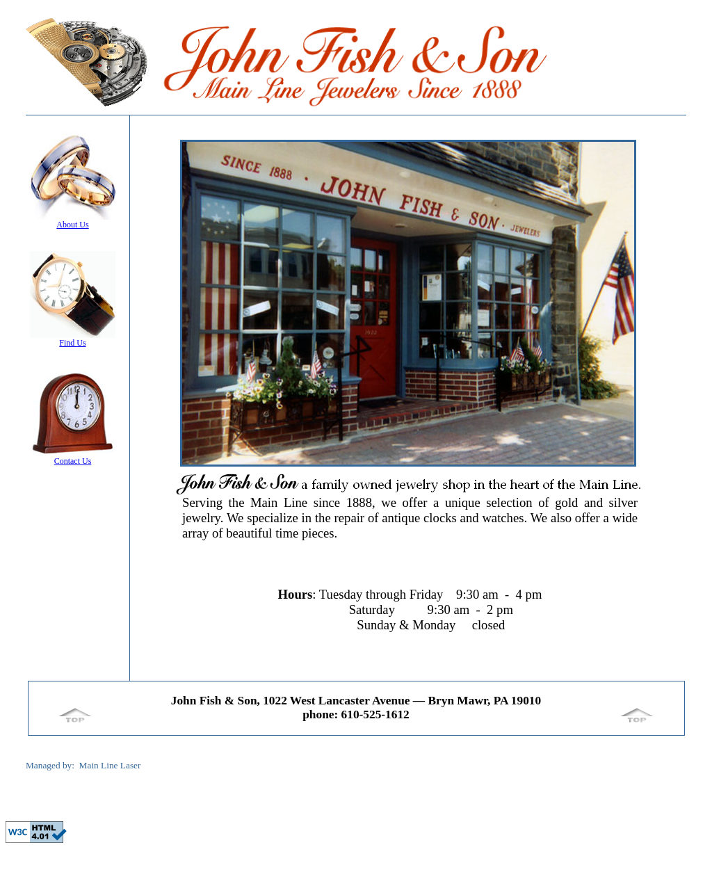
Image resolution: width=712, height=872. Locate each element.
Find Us (72, 343)
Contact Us (73, 461)
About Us (72, 224)
